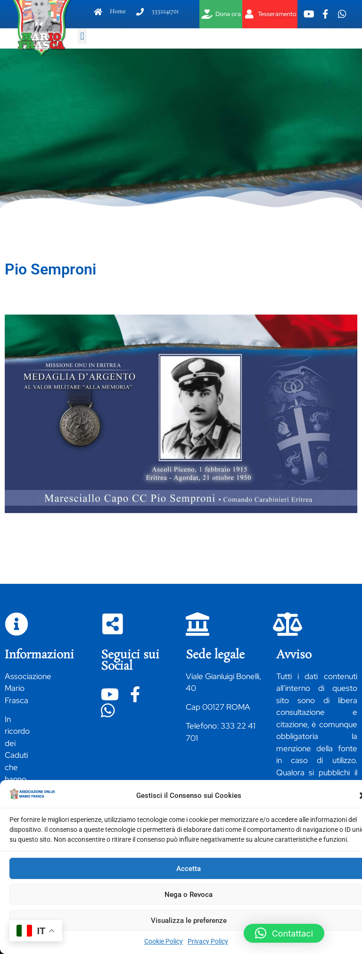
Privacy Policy (208, 941)
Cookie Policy (163, 941)
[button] (82, 36)
